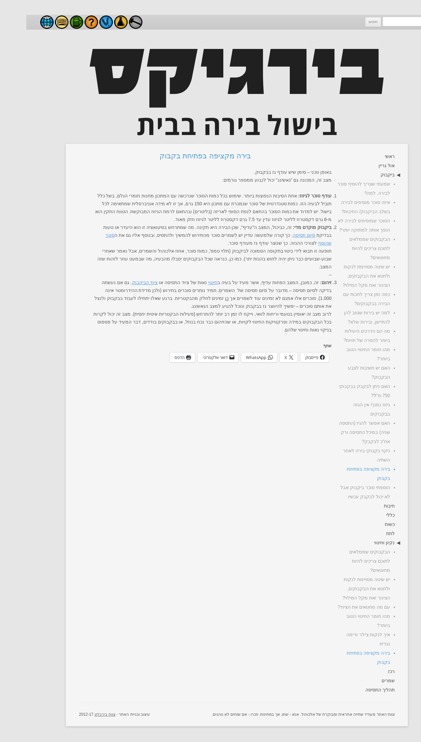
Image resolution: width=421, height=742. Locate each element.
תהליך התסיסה (353, 689)
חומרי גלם (80, 22)
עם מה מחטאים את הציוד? (337, 607)
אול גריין (360, 165)
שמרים (361, 680)
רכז (365, 671)
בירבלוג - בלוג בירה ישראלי (20, 22)
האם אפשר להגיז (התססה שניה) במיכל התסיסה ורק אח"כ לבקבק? (338, 432)
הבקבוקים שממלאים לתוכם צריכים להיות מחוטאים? (343, 248)
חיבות (363, 505)
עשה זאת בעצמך (109, 22)
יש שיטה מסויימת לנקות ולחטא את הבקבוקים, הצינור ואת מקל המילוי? (340, 276)
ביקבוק (361, 174)
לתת (364, 533)
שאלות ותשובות (65, 22)
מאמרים (35, 22)
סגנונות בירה (50, 22)
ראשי (363, 156)
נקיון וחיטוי (358, 542)
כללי (364, 515)
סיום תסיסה (277, 235)
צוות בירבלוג (78, 714)
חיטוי (186, 282)
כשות (363, 524)
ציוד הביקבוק (119, 282)
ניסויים (94, 22)
